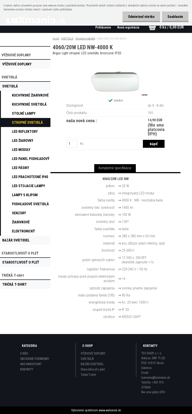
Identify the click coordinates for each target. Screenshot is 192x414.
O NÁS (24, 353)
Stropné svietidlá (85, 38)
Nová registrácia (128, 27)
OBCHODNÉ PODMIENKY (34, 359)
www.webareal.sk (110, 410)
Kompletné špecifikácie (115, 168)
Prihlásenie (103, 27)
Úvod (56, 38)
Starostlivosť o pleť (93, 369)
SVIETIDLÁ (67, 38)
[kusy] (71, 144)
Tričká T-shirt (88, 374)
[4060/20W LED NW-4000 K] (115, 68)
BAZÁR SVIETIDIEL (92, 364)
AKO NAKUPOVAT (31, 364)
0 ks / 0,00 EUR (171, 27)
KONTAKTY (26, 369)
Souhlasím (175, 17)
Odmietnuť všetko (141, 17)
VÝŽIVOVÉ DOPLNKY (93, 353)
